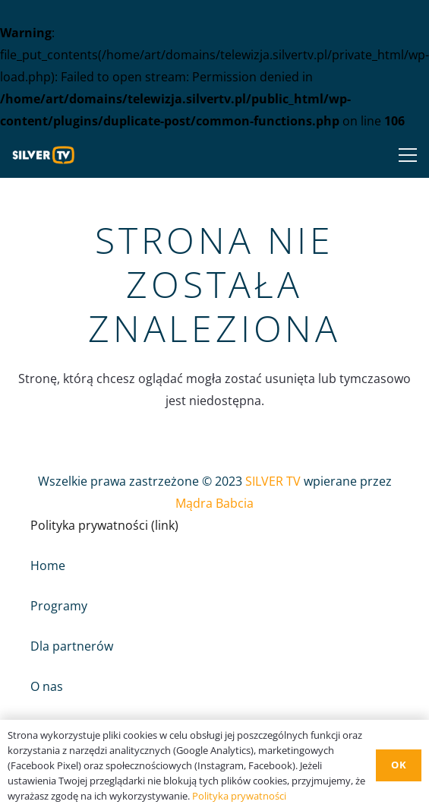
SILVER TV (273, 481)
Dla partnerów (71, 646)
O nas (46, 686)
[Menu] (405, 155)
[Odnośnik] (47, 155)
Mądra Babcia (214, 503)
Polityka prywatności (239, 796)
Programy (58, 605)
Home (47, 565)
